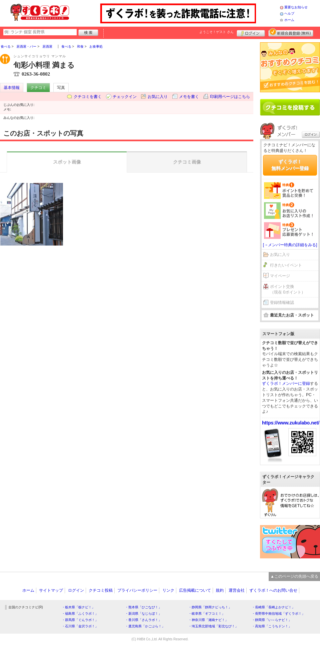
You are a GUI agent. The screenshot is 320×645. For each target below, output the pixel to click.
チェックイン (125, 96)
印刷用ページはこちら (230, 96)
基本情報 (12, 87)
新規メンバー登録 (290, 32)
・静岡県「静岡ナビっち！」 (210, 607)
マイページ (280, 276)
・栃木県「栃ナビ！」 (78, 607)
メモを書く (189, 96)
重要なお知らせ (296, 7)
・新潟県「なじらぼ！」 (143, 613)
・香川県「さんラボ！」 (143, 620)
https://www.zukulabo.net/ (290, 422)
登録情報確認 (282, 302)
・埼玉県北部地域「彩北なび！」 (213, 626)
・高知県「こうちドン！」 (272, 626)
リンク (168, 590)
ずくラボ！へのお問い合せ (273, 590)
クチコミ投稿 (101, 590)
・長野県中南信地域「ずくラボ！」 (278, 613)
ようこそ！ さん (216, 32)
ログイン (251, 32)
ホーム (289, 20)
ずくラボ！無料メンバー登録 (290, 165)
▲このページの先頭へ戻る (294, 576)
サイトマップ (51, 590)
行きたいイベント (286, 265)
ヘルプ (289, 13)
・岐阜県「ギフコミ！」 (206, 613)
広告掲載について (195, 590)
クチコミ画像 (187, 162)
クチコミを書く (88, 96)
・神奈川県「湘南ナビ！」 (208, 620)
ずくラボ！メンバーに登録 (286, 383)
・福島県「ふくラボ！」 (80, 613)
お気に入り (158, 96)
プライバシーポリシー (137, 590)
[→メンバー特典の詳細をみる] (290, 245)
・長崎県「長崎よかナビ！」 (273, 607)
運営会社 (237, 590)
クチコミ (38, 87)
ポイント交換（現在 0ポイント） (287, 289)
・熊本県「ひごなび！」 (143, 607)
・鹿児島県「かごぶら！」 (145, 626)
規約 (220, 590)
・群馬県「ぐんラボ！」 (80, 620)
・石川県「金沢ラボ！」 (80, 626)
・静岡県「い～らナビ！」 (272, 620)
